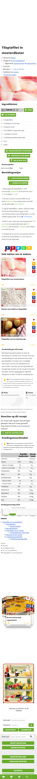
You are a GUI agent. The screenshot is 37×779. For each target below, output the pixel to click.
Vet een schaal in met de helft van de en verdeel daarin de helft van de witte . (17, 201)
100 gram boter (9, 127)
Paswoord (6, 725)
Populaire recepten (18, 761)
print (28, 110)
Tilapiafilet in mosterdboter (12, 522)
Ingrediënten (11, 524)
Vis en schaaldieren (18, 61)
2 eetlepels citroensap (11, 123)
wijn (17, 204)
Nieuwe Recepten (18, 748)
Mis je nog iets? (18, 160)
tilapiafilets (18, 189)
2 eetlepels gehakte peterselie (14, 138)
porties (7, 66)
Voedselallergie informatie (19, 533)
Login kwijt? (10, 730)
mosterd (19, 227)
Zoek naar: (5, 737)
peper (5, 145)
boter (8, 201)
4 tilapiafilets (8, 120)
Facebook (18, 771)
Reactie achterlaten (12, 433)
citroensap (10, 191)
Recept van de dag (18, 743)
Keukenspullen (15, 526)
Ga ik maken (8, 115)
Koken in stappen (18, 183)
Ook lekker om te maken (15, 530)
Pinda (4, 393)
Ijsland (13, 58)
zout (5, 141)
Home (3, 543)
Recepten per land (18, 757)
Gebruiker (6, 720)
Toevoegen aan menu (18, 156)
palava (16, 72)
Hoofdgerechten (9, 548)
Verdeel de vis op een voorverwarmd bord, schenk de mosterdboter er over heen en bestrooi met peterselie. (18, 236)
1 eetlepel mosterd (10, 134)
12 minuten (26, 217)
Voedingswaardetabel (14, 537)
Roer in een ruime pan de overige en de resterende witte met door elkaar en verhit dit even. (18, 225)
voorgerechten (19, 63)
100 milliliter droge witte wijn (13, 130)
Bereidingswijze (11, 528)
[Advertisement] (18, 25)
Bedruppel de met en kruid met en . (17, 191)
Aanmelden (26, 730)
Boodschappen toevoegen (18, 151)
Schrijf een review (10, 75)
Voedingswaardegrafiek (18, 539)
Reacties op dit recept (14, 535)
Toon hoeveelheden (18, 178)
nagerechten (31, 63)
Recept (5, 546)
